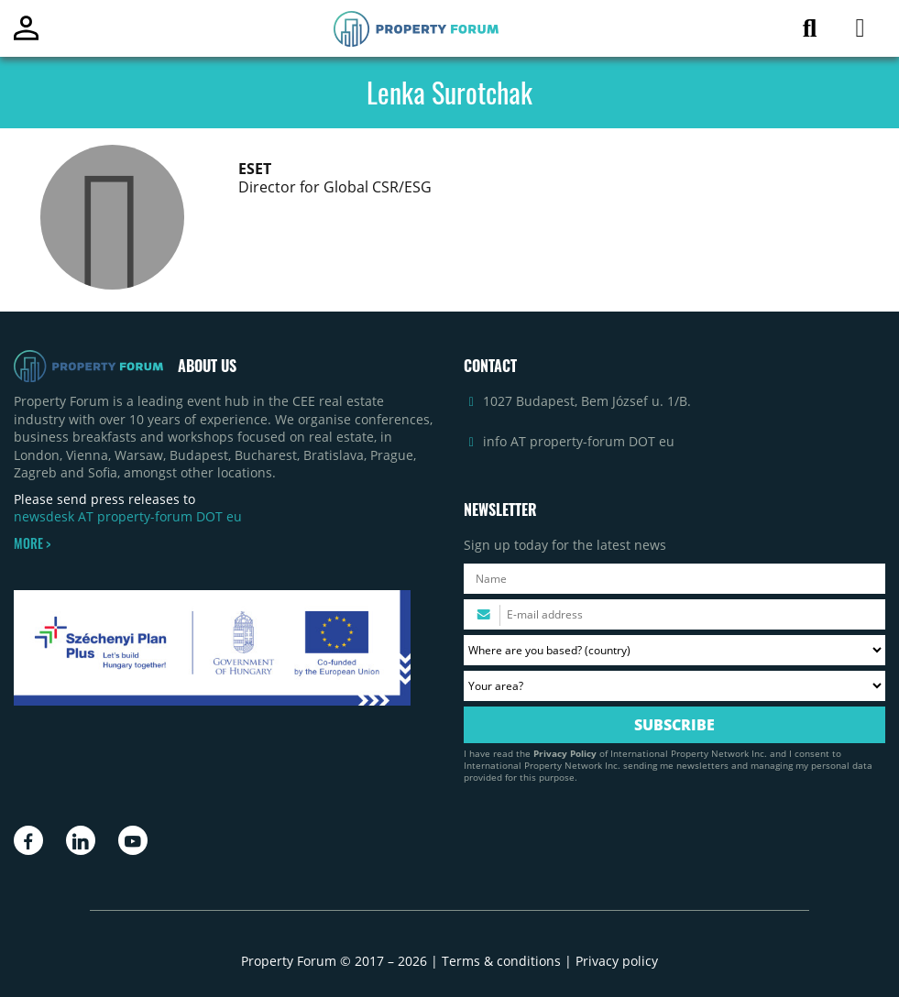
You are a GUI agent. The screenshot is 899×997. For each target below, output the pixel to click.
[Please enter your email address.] (675, 614)
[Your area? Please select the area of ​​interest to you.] (675, 686)
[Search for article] (810, 31)
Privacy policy (617, 961)
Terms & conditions (501, 961)
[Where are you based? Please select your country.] (675, 650)
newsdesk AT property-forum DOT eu (128, 516)
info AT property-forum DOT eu (578, 441)
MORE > (32, 543)
